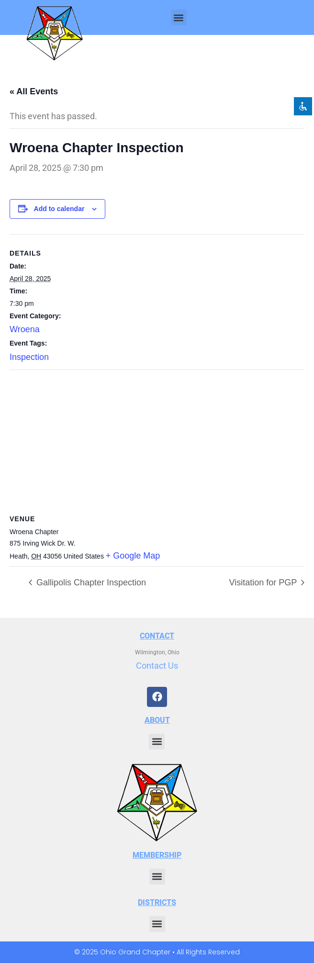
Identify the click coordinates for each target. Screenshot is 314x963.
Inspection (29, 357)
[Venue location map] (157, 439)
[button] (179, 17)
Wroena (25, 329)
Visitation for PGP (264, 582)
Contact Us (157, 666)
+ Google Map (133, 555)
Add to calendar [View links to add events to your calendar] (59, 209)
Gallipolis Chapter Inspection (90, 582)
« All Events (34, 91)
